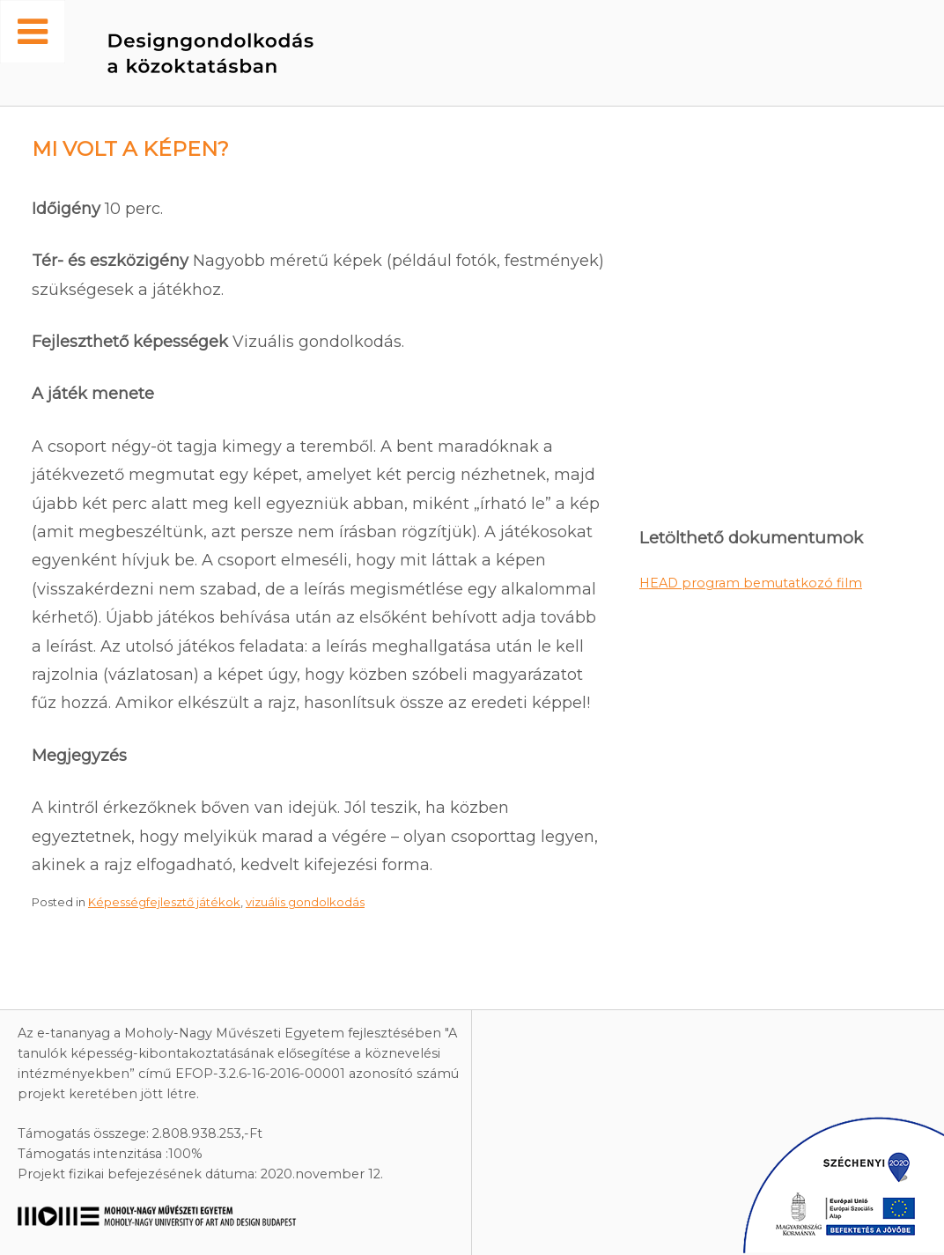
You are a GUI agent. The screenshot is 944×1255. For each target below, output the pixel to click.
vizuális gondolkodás (305, 902)
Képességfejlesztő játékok (164, 902)
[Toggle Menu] (32, 31)
